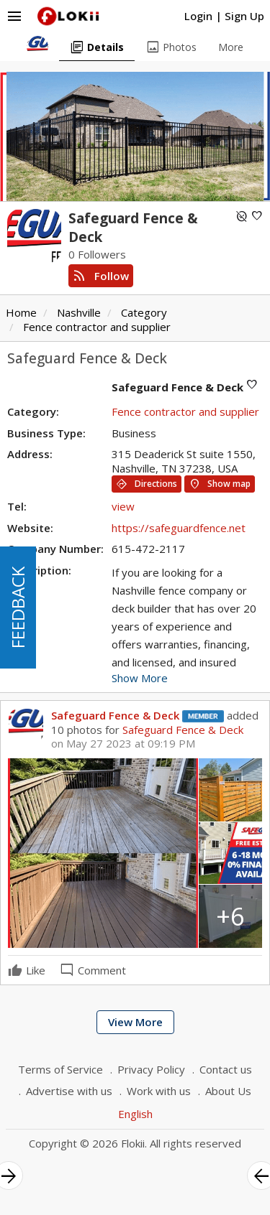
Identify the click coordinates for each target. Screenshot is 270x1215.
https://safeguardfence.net (179, 528)
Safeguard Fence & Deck (115, 715)
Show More (140, 678)
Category (144, 312)
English (135, 1114)
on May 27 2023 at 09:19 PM (123, 743)
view (123, 506)
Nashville (79, 312)
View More (135, 1022)
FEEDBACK (18, 607)
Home (21, 312)
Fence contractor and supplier (97, 327)
